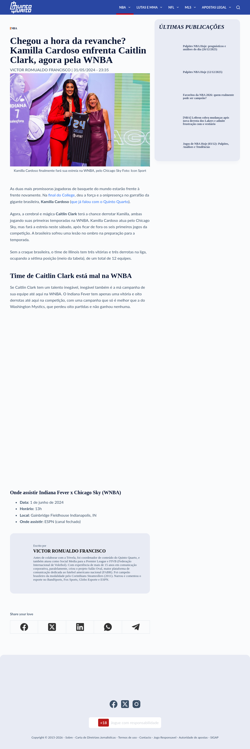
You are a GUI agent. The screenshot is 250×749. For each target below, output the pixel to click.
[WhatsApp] (108, 627)
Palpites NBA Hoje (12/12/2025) (202, 72)
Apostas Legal (217, 7)
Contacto (145, 737)
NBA (125, 7)
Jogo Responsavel (165, 737)
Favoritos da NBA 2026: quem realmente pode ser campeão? (208, 96)
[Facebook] (24, 627)
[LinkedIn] (80, 627)
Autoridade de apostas (193, 737)
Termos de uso (127, 737)
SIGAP (214, 737)
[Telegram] (136, 627)
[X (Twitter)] (52, 627)
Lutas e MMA (150, 7)
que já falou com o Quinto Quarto (99, 201)
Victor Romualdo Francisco (69, 551)
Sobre (69, 737)
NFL (174, 7)
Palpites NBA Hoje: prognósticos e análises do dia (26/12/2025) (204, 48)
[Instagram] (136, 704)
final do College (61, 195)
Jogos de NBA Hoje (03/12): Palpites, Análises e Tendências (206, 145)
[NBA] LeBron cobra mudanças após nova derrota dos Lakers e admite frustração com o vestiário (206, 120)
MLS (191, 7)
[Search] (238, 7)
